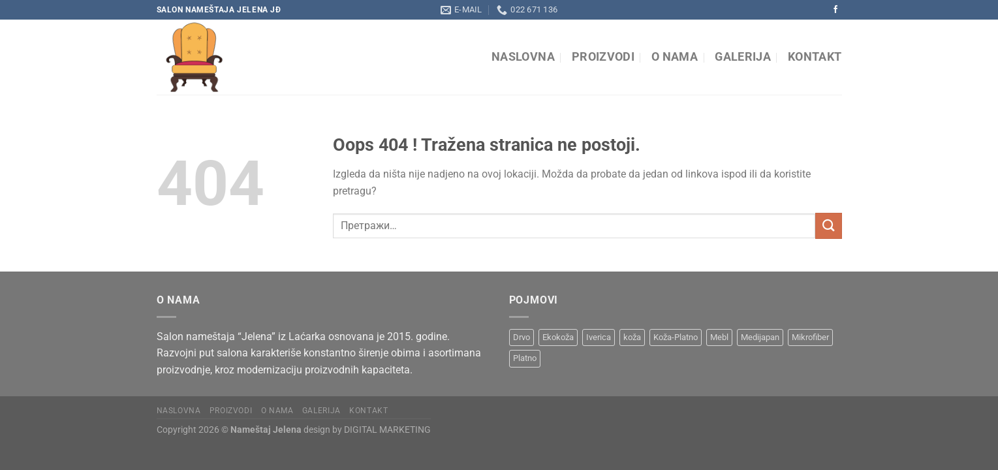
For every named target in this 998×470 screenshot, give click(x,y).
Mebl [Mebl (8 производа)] (719, 337)
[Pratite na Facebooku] (835, 9)
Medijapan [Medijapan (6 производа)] (760, 337)
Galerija (743, 56)
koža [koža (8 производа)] (632, 337)
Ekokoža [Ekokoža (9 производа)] (558, 337)
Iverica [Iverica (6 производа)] (598, 337)
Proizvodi (603, 56)
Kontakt (814, 56)
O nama (674, 56)
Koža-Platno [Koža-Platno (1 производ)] (675, 337)
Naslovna (523, 56)
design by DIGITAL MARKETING (366, 429)
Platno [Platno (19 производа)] (525, 358)
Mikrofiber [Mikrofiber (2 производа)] (810, 337)
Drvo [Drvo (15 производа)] (521, 337)
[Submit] (828, 225)
